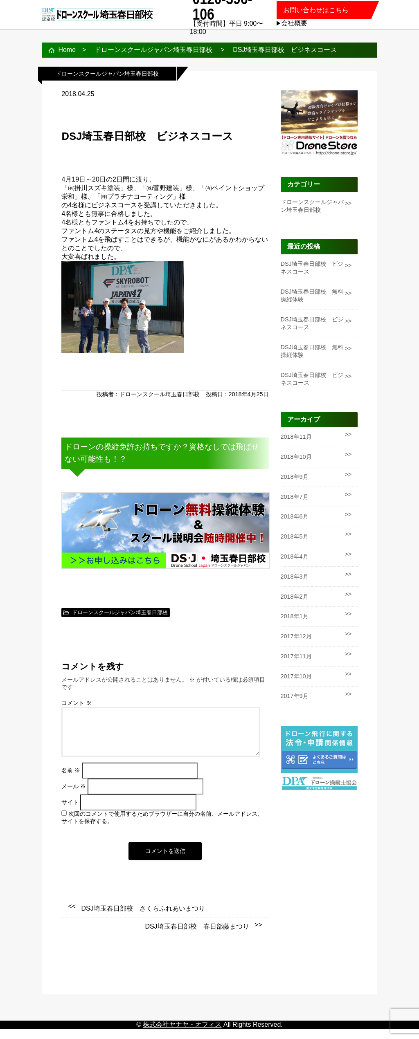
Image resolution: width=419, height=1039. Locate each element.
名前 (70, 780)
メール (73, 796)
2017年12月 (296, 636)
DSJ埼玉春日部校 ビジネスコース (312, 267)
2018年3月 (295, 576)
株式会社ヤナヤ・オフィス (182, 1034)
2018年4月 (295, 556)
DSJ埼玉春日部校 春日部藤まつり (197, 936)
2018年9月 (295, 476)
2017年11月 (296, 656)
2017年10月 (296, 676)
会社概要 (294, 23)
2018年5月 (295, 536)
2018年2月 (295, 596)
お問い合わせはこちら (316, 10)
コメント (76, 703)
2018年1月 (295, 616)
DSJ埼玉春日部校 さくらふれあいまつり (143, 918)
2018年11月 (296, 436)
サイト (70, 812)
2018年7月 (295, 497)
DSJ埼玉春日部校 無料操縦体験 (312, 295)
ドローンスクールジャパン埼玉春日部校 (120, 612)
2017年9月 (295, 696)
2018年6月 (295, 516)
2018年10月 (296, 456)
